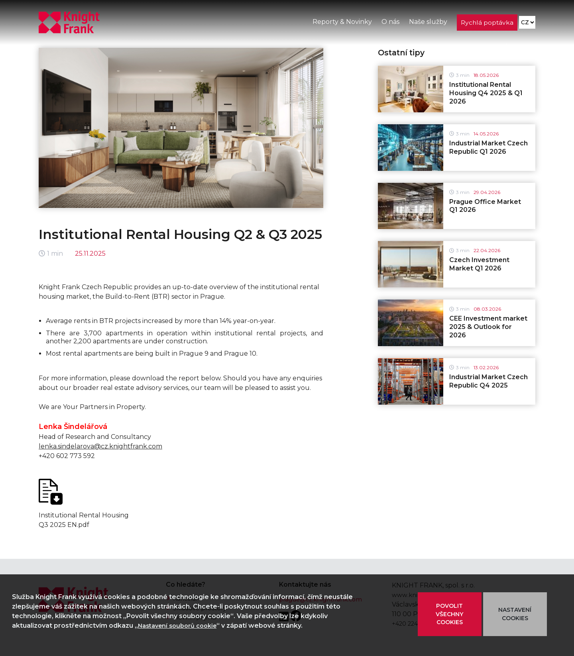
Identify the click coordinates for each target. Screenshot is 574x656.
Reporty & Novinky (341, 23)
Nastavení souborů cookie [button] (181, 625)
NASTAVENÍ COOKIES (514, 614)
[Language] (526, 24)
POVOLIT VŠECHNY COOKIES (449, 614)
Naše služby (427, 23)
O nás (390, 23)
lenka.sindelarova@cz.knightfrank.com (100, 446)
